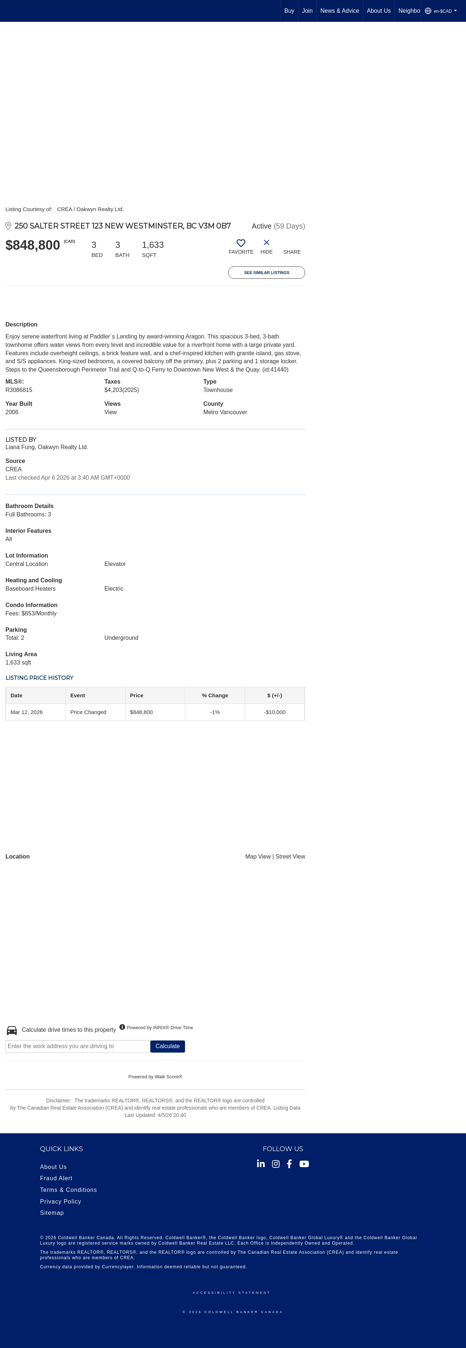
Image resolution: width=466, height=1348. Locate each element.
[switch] (241, 250)
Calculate (167, 1046)
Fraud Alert (56, 1178)
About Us (379, 11)
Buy (289, 11)
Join (307, 11)
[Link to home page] (9, 11)
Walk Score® (168, 1076)
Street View (290, 856)
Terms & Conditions (68, 1190)
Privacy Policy (61, 1201)
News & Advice (339, 11)
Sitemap (52, 1213)
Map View (258, 856)
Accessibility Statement (232, 1293)
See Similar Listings (266, 272)
